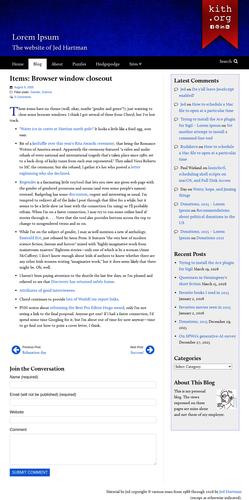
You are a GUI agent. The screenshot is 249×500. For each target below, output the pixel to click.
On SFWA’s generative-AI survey (205, 318)
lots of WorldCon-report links (90, 289)
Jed (183, 89)
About (57, 64)
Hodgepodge (108, 64)
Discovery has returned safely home (80, 272)
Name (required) (24, 366)
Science (47, 92)
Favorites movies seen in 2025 (203, 289)
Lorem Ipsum (49, 35)
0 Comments (22, 97)
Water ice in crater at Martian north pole (54, 128)
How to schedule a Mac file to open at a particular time (206, 149)
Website (17, 401)
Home (18, 64)
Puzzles (79, 64)
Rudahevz (188, 143)
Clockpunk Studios (225, 492)
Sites (135, 64)
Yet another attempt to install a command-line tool (204, 129)
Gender (35, 92)
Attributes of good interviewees (45, 281)
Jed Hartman (231, 480)
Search (229, 61)
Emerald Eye (29, 229)
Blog (37, 64)
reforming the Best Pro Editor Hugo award (85, 297)
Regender (27, 174)
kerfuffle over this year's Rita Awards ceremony (70, 137)
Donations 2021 (197, 222)
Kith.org (220, 12)
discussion (77, 186)
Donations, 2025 (192, 303)
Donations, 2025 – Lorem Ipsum (207, 197)
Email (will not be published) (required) (43, 384)
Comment (18, 419)
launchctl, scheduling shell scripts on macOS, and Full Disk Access (207, 169)
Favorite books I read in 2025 (202, 275)
